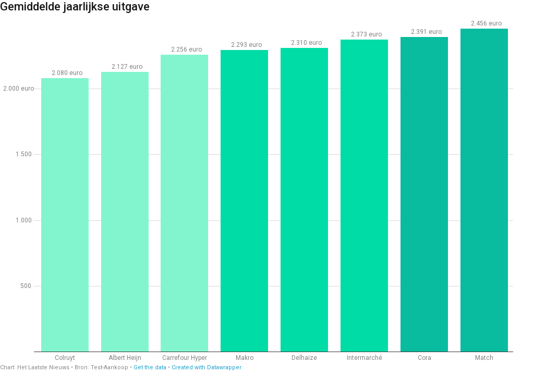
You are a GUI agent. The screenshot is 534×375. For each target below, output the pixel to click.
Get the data (150, 367)
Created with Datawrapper (206, 367)
